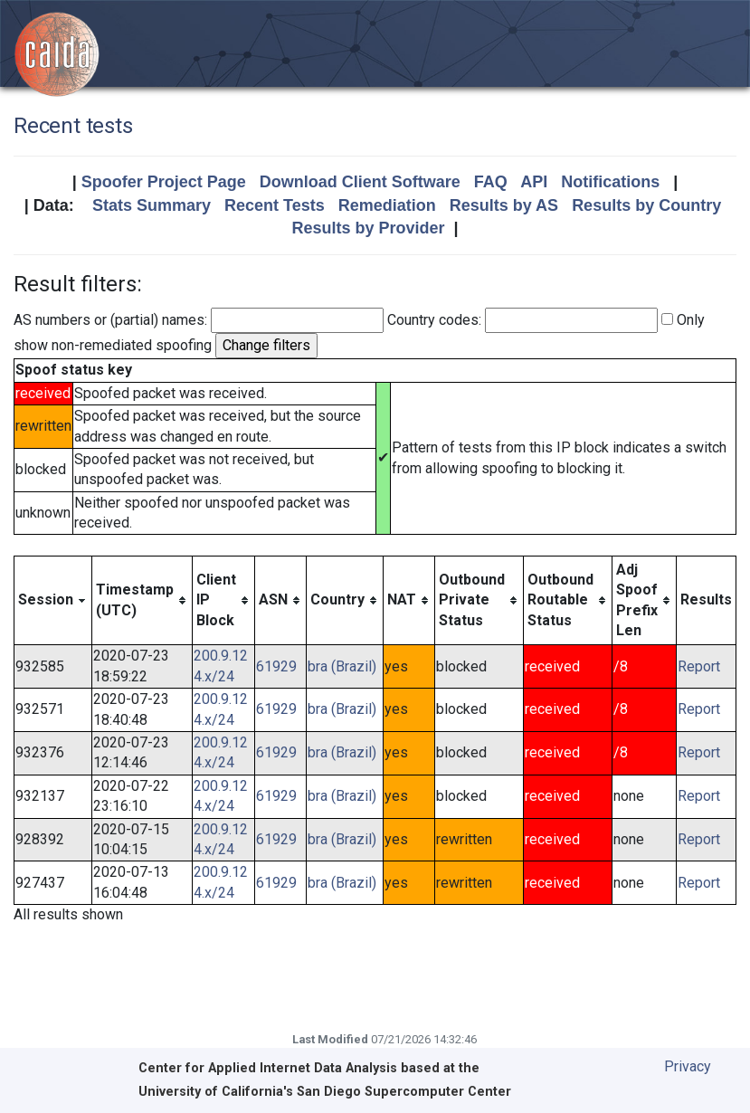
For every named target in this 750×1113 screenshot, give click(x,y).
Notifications (610, 182)
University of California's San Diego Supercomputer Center (324, 1091)
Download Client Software (360, 182)
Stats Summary (151, 205)
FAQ (491, 182)
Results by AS (504, 205)
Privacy (687, 1066)
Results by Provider (367, 228)
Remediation (387, 205)
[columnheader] (53, 600)
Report (699, 666)
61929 (276, 666)
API (533, 182)
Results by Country (646, 205)
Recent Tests (274, 205)
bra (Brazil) (342, 666)
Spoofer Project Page (163, 182)
